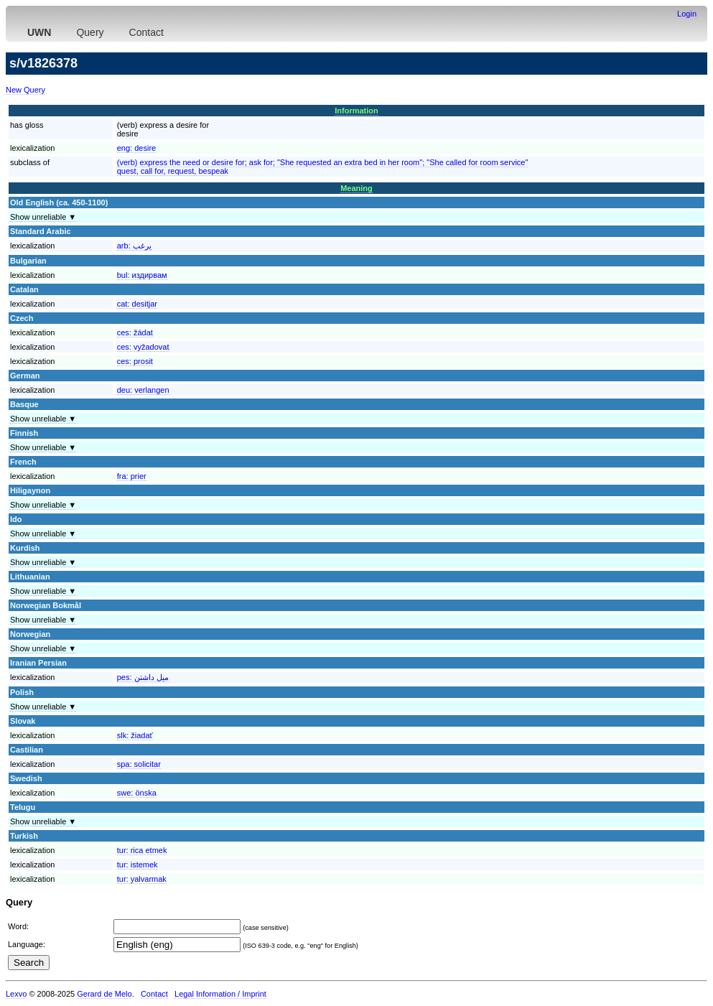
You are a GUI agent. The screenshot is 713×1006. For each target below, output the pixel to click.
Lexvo (16, 993)
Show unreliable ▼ (43, 217)
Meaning (356, 188)
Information (356, 110)
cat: (137, 303)
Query (89, 32)
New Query (25, 89)
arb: (134, 245)
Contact (146, 32)
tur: (142, 850)
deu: (143, 390)
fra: (131, 476)
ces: (135, 332)
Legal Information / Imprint (220, 993)
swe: (137, 792)
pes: (143, 677)
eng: (136, 148)
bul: (142, 275)
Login (686, 13)
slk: (135, 735)
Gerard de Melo (104, 993)
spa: (139, 764)
